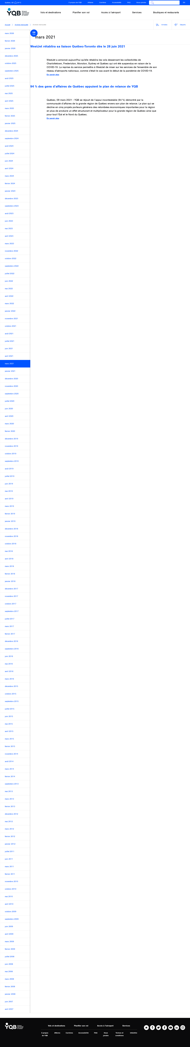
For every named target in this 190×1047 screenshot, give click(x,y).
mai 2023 (9, 228)
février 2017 (10, 634)
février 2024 (10, 183)
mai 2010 (9, 896)
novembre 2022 (11, 251)
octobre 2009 (10, 911)
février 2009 (10, 949)
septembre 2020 (12, 393)
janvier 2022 (10, 311)
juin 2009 (9, 926)
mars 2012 (9, 829)
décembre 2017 (11, 589)
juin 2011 (9, 859)
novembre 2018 (11, 536)
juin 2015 (9, 716)
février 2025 (10, 116)
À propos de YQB (75, 2)
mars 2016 (9, 679)
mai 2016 (9, 664)
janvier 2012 (10, 844)
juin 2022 (9, 281)
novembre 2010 (11, 881)
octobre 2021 (10, 326)
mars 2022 (9, 303)
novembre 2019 (11, 446)
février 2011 (10, 874)
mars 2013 (9, 799)
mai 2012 (9, 821)
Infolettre (133, 1033)
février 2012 (10, 836)
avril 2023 (9, 236)
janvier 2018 (10, 581)
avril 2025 (9, 101)
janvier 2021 (10, 371)
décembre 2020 (11, 378)
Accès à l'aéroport (105, 1026)
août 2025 (9, 78)
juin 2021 (9, 348)
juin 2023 (9, 221)
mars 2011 (9, 866)
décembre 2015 (11, 686)
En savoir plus (53, 74)
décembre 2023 (11, 198)
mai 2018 (9, 551)
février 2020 (10, 431)
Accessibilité (116, 2)
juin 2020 (9, 408)
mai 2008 (9, 971)
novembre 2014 (11, 754)
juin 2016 (9, 656)
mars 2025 (9, 108)
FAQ (128, 2)
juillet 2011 (9, 851)
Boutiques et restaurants (166, 12)
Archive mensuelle (21, 25)
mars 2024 (9, 176)
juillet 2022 (9, 273)
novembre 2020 (11, 386)
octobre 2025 (10, 63)
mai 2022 (9, 288)
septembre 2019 (12, 461)
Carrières (102, 2)
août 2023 (9, 213)
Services (126, 1026)
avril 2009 (9, 934)
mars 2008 (9, 979)
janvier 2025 (10, 123)
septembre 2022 (12, 266)
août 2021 (9, 333)
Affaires (90, 2)
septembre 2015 (12, 701)
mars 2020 (9, 423)
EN (184, 2)
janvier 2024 (10, 191)
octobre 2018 (10, 543)
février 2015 (10, 746)
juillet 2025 (9, 86)
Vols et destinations (56, 1026)
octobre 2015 (10, 694)
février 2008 (10, 986)
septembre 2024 (12, 138)
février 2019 (10, 514)
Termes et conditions (119, 1034)
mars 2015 (9, 739)
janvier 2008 (10, 994)
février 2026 (10, 41)
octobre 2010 (10, 889)
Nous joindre (141, 2)
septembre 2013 (12, 784)
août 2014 (9, 761)
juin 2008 (9, 964)
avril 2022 (9, 296)
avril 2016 (9, 671)
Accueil (7, 25)
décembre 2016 (11, 641)
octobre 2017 (10, 604)
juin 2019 (9, 484)
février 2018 (10, 574)
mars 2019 (9, 506)
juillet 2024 (9, 153)
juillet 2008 (9, 956)
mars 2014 (9, 769)
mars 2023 (9, 243)
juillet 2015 (9, 709)
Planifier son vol (81, 1026)
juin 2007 (9, 1001)
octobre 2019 (10, 453)
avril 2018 (9, 559)
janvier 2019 (10, 521)
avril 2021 (9, 356)
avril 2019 (9, 498)
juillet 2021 (9, 341)
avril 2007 (9, 1009)
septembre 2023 (12, 206)
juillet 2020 (9, 401)
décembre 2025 (11, 56)
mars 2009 (9, 941)
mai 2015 (9, 724)
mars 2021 (9, 363)
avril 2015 (9, 731)
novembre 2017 (11, 596)
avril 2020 (9, 416)
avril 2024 (9, 168)
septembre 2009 (12, 919)
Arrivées (161, 25)
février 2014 (10, 776)
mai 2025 (9, 93)
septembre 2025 (12, 71)
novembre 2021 (11, 318)
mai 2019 (9, 491)
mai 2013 (9, 791)
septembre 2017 (12, 611)
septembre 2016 (12, 649)
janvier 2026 (10, 48)
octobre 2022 (10, 258)
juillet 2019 (9, 476)
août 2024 (9, 146)
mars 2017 (9, 626)
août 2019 (9, 468)
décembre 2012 (11, 814)
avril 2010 (9, 904)
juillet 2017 (9, 619)
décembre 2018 (11, 529)
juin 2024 (9, 161)
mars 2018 (9, 566)
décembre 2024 (11, 131)
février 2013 (10, 806)
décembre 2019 (11, 439)
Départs (180, 24)
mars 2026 (9, 33)
